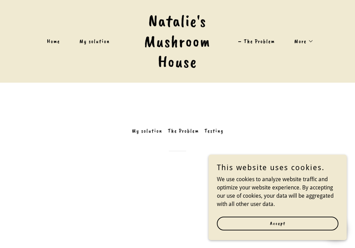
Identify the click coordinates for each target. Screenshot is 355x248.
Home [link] (53, 41)
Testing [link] (213, 130)
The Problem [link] (259, 41)
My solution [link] (94, 41)
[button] (301, 41)
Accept (278, 223)
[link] (177, 65)
